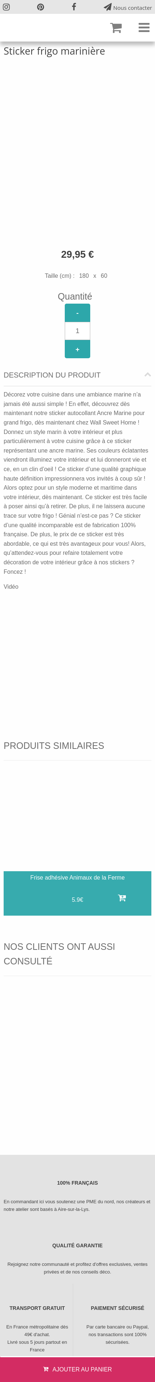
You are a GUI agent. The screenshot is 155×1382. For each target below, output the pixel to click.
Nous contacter (128, 7)
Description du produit (52, 375)
